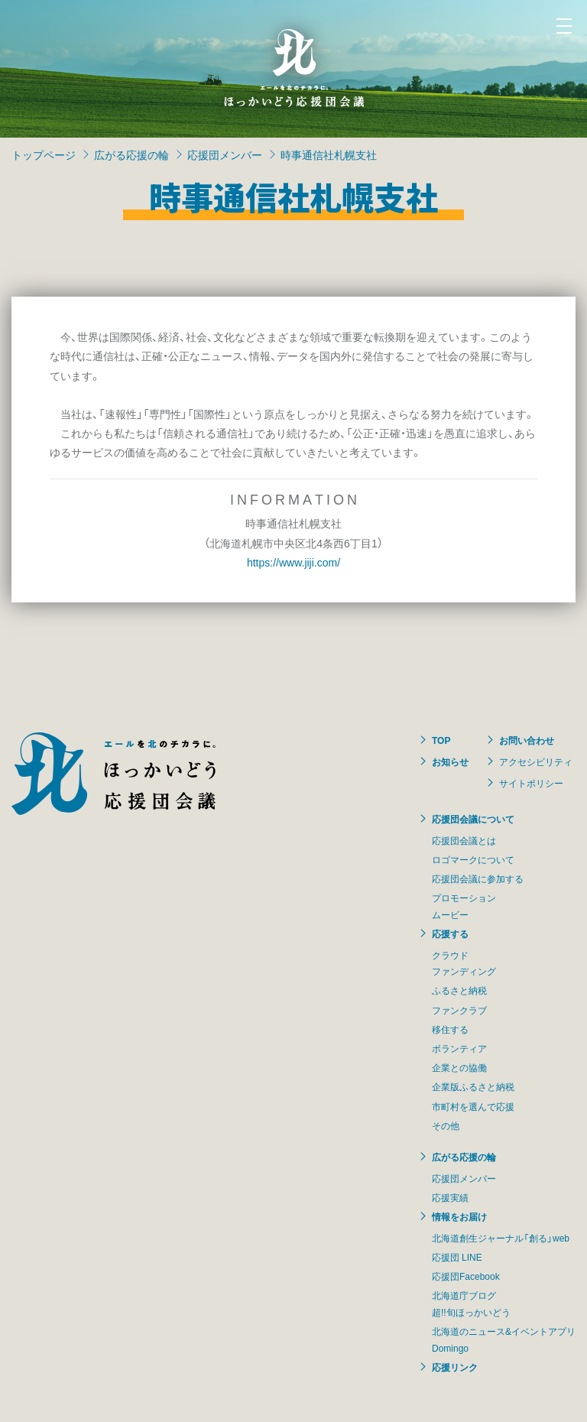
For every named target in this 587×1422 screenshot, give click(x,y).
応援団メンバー (224, 154)
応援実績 (450, 1197)
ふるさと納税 (459, 990)
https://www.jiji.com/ (293, 562)
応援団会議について (473, 819)
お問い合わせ (526, 740)
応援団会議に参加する (478, 878)
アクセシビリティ (535, 761)
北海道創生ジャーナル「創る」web (500, 1238)
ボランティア (459, 1048)
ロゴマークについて (473, 859)
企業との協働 (459, 1067)
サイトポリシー (531, 783)
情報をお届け (459, 1216)
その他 (445, 1125)
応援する (450, 933)
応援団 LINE (457, 1257)
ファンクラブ (459, 1010)
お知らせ (450, 761)
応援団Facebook (466, 1276)
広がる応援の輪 (131, 154)
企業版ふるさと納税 (473, 1086)
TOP (441, 740)
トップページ (43, 154)
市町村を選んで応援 (473, 1106)
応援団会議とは (464, 840)
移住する (450, 1029)
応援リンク (455, 1367)
